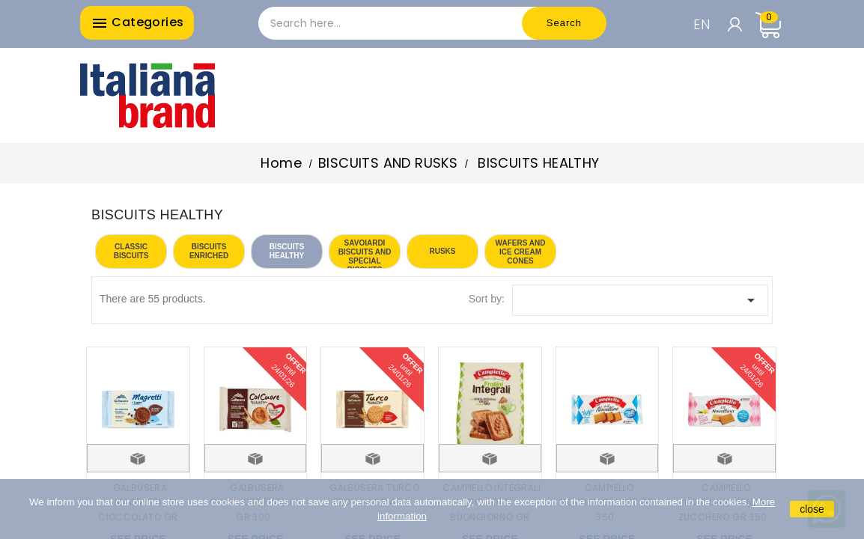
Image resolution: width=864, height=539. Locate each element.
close (812, 509)
